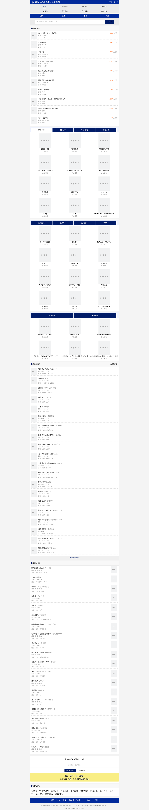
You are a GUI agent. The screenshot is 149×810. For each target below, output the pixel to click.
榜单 (63, 16)
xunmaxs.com (45, 2)
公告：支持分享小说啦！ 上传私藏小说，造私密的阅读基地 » (74, 777)
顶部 (96, 800)
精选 (108, 16)
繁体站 (34, 791)
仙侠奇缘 (45, 11)
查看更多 (114, 364)
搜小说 (116, 2)
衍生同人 (59, 794)
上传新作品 (81, 770)
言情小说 (65, 6)
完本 (41, 16)
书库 (85, 16)
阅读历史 (104, 11)
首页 (44, 6)
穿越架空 (84, 6)
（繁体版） (89, 800)
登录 (110, 2)
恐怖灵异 (84, 11)
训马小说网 (44, 791)
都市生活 (104, 6)
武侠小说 (65, 11)
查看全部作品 (74, 558)
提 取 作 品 (70, 770)
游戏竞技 (49, 794)
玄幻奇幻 (39, 794)
